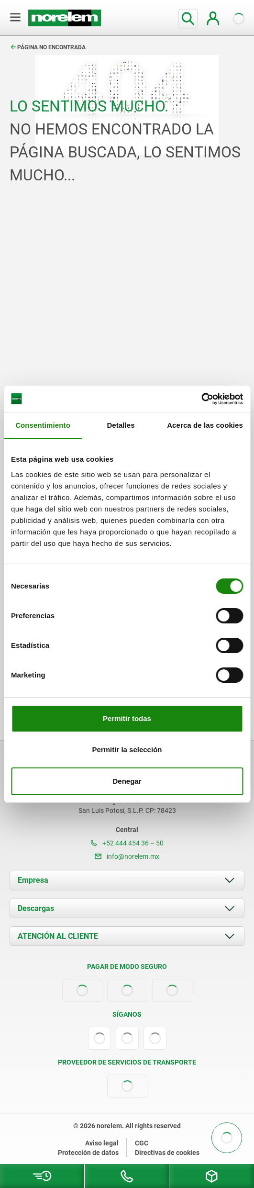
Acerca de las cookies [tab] (205, 425)
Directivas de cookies (167, 1152)
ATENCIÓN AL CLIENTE (58, 936)
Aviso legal (102, 1143)
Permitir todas (127, 718)
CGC (141, 1143)
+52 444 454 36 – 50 (127, 843)
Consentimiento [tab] (42, 425)
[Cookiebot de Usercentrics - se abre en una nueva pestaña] (201, 399)
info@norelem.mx (127, 856)
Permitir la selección (127, 749)
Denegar (126, 781)
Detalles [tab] (120, 425)
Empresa (33, 880)
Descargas (36, 908)
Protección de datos (88, 1152)
